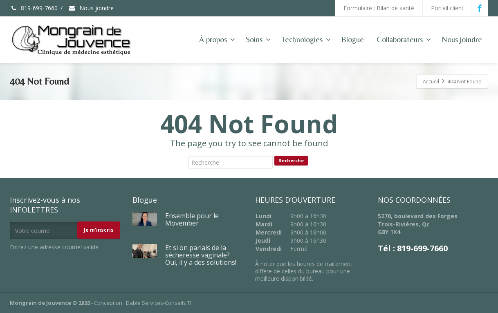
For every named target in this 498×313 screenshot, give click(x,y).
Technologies (306, 39)
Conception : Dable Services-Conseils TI (142, 302)
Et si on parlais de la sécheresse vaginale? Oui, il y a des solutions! (200, 255)
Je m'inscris (99, 229)
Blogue (352, 39)
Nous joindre (91, 8)
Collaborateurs (404, 39)
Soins (258, 39)
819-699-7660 (34, 8)
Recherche (291, 160)
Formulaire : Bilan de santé (378, 8)
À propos (217, 39)
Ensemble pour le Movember (192, 219)
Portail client (447, 8)
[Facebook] (479, 8)
